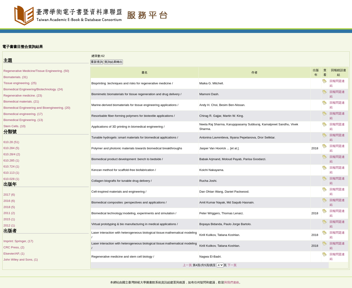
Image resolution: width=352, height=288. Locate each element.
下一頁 (232, 265)
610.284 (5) (11, 148)
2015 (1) (9, 219)
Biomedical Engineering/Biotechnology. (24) (33, 89)
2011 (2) (9, 213)
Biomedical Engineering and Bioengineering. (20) (36, 107)
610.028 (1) (11, 179)
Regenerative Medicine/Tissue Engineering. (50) (36, 71)
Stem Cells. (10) (14, 126)
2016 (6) (9, 201)
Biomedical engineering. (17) (23, 114)
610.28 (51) (11, 142)
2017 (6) (9, 194)
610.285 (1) (11, 160)
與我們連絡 (231, 282)
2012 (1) (9, 225)
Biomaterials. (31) (15, 77)
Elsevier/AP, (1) (13, 253)
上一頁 (187, 265)
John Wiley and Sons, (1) (20, 259)
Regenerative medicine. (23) (22, 95)
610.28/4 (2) (11, 154)
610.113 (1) (11, 172)
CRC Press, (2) (13, 247)
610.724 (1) (11, 166)
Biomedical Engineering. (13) (23, 120)
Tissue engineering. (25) (19, 83)
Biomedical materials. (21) (21, 101)
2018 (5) (9, 207)
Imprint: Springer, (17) (18, 241)
